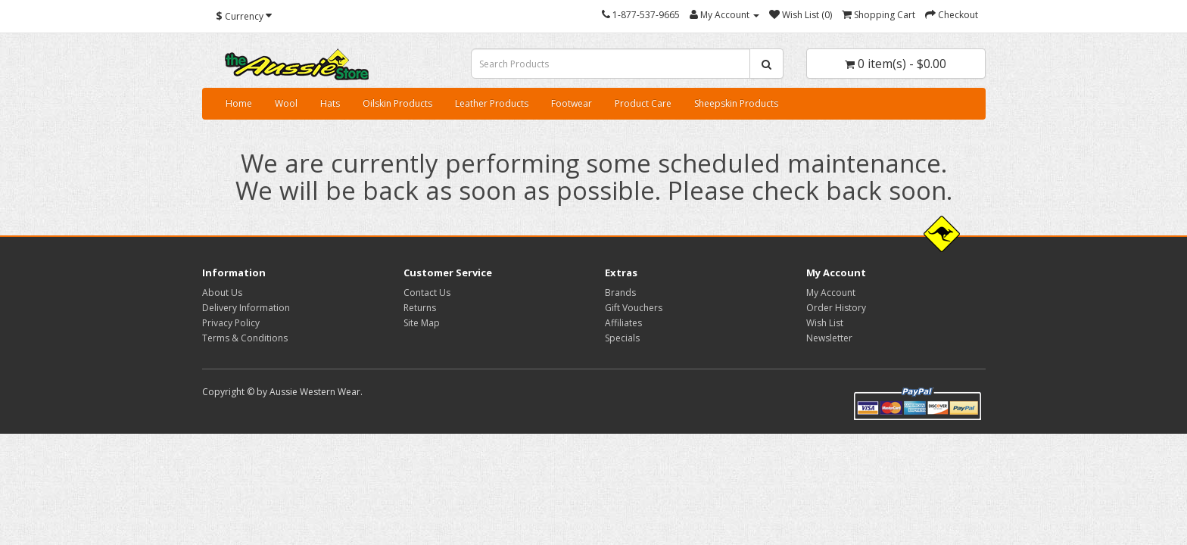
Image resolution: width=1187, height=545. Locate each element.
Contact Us (426, 292)
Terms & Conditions (245, 338)
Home (239, 103)
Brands (620, 292)
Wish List (824, 322)
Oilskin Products (397, 103)
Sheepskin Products (736, 103)
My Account (830, 292)
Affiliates (623, 322)
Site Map (421, 322)
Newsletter (829, 338)
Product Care (643, 103)
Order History (836, 307)
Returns (419, 307)
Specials (622, 338)
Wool (286, 103)
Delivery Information (246, 307)
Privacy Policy (231, 322)
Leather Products (491, 103)
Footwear (571, 103)
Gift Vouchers (633, 307)
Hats (330, 103)
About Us (222, 292)
